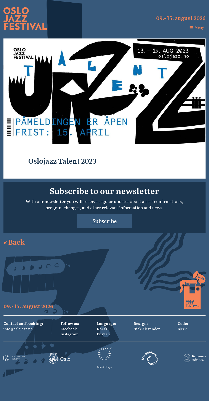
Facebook (69, 328)
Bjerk (182, 328)
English (103, 333)
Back (14, 241)
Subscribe (104, 221)
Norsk (102, 328)
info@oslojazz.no (18, 328)
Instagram (69, 333)
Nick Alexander (146, 328)
